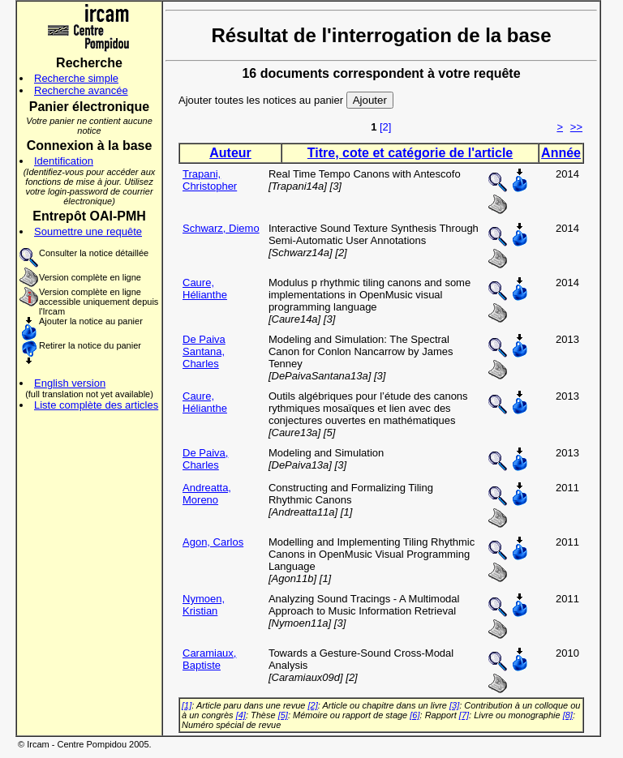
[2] (385, 127)
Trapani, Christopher (210, 180)
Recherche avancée (81, 90)
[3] (454, 705)
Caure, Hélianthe (205, 288)
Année (561, 153)
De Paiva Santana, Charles (204, 351)
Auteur (230, 153)
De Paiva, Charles (205, 459)
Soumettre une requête (88, 231)
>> (576, 127)
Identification (63, 161)
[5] (283, 715)
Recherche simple (76, 78)
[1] (186, 705)
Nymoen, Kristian (204, 605)
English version (69, 383)
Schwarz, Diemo (221, 228)
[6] (414, 715)
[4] (241, 715)
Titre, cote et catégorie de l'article (410, 153)
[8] (568, 715)
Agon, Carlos (213, 542)
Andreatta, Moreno (207, 494)
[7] (464, 715)
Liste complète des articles (96, 405)
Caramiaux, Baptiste (209, 659)
